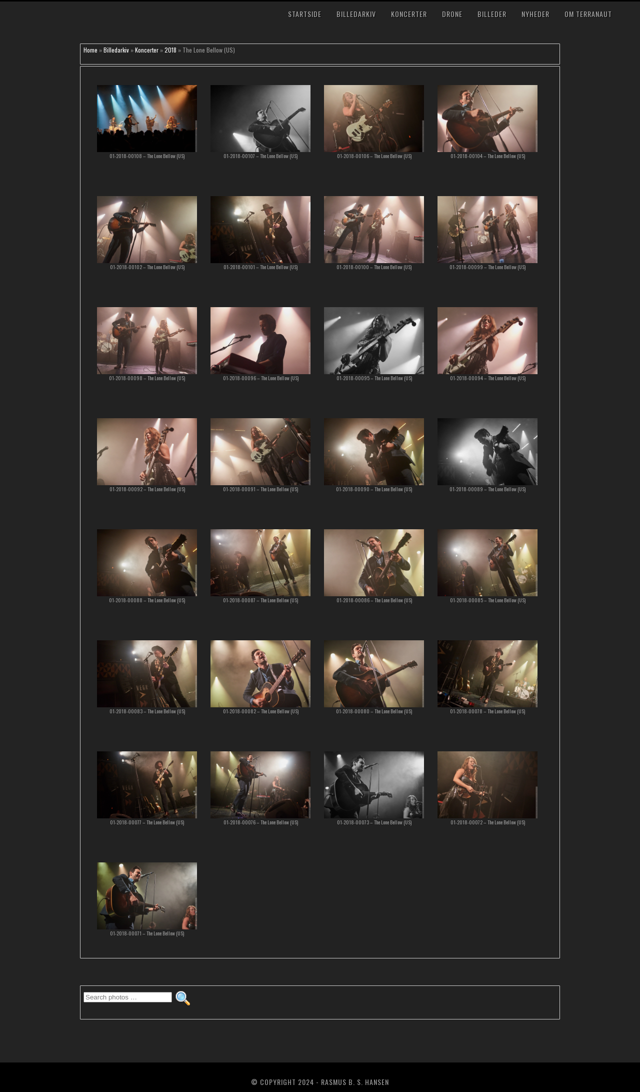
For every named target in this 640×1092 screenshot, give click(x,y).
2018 (170, 50)
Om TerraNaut (588, 14)
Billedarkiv (356, 14)
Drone (452, 14)
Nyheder (536, 14)
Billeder (492, 14)
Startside (305, 14)
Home (91, 50)
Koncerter (409, 14)
